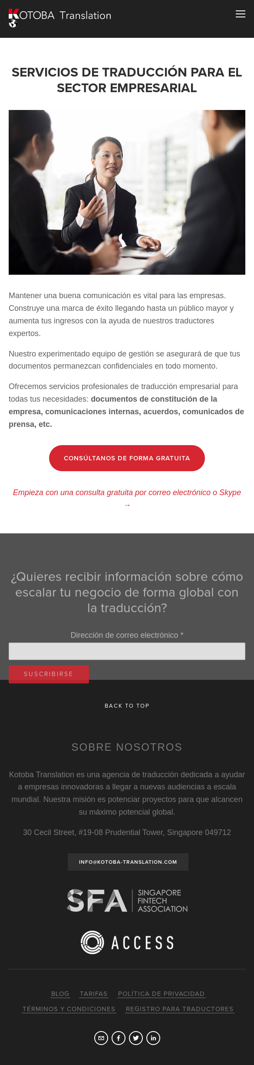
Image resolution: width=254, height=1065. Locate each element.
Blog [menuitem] (60, 994)
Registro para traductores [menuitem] (180, 1009)
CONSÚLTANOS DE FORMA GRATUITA (127, 458)
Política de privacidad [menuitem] (161, 994)
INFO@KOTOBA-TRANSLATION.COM (128, 862)
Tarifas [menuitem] (94, 994)
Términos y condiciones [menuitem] (69, 1009)
